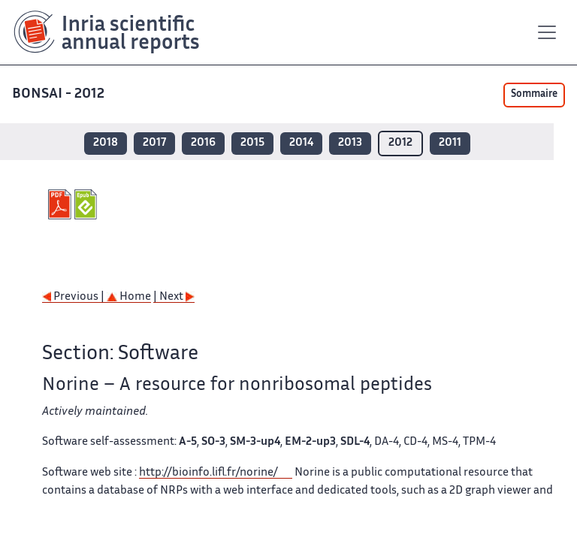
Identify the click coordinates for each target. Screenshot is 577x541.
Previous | (74, 297)
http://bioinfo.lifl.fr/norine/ (208, 473)
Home (129, 297)
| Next (174, 297)
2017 (154, 143)
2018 (105, 143)
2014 (301, 143)
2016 (203, 143)
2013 (350, 143)
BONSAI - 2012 (59, 94)
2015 (252, 143)
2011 (450, 143)
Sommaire (534, 94)
